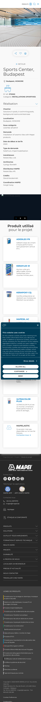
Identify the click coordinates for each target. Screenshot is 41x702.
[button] (5, 205)
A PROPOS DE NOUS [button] (11, 559)
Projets (17, 457)
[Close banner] (37, 325)
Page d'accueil (8, 457)
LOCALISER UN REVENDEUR (14, 564)
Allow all (21, 367)
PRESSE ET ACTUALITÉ (12, 568)
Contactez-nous (23, 435)
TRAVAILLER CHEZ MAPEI (13, 578)
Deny (20, 376)
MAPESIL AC (22, 319)
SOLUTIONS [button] (7, 531)
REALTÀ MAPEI (9, 545)
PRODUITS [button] (7, 526)
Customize (20, 371)
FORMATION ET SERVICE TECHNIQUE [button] (17, 540)
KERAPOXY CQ (23, 292)
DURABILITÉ (8, 554)
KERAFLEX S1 (23, 266)
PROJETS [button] (6, 550)
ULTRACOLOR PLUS (23, 400)
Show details (29, 361)
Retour (20, 64)
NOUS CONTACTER (10, 573)
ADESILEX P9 (23, 239)
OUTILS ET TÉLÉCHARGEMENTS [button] (15, 536)
